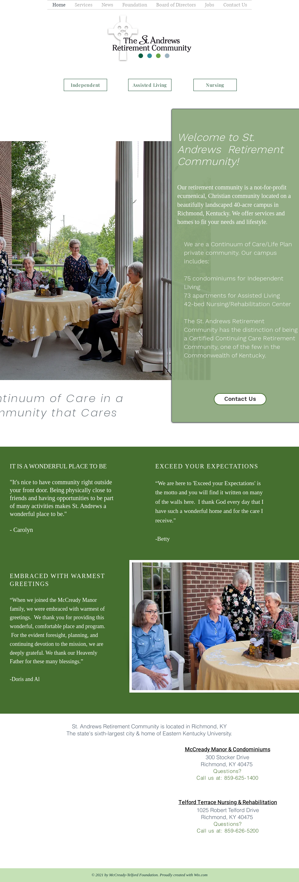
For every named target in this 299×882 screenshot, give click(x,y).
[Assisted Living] (149, 85)
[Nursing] (215, 85)
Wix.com (200, 875)
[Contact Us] (240, 399)
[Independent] (85, 85)
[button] (83, 5)
